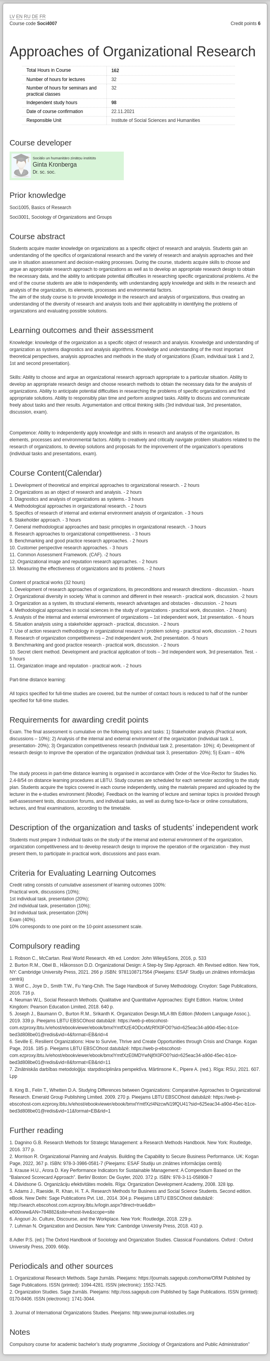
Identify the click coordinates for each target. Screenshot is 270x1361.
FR (42, 16)
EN (19, 16)
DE (35, 16)
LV (12, 16)
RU (27, 16)
